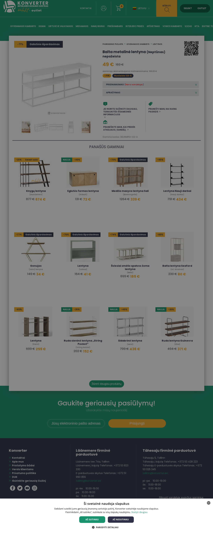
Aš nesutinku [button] (121, 519)
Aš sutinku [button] (92, 519)
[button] (107, 527)
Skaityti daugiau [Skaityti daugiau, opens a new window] (139, 512)
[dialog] (106, 266)
